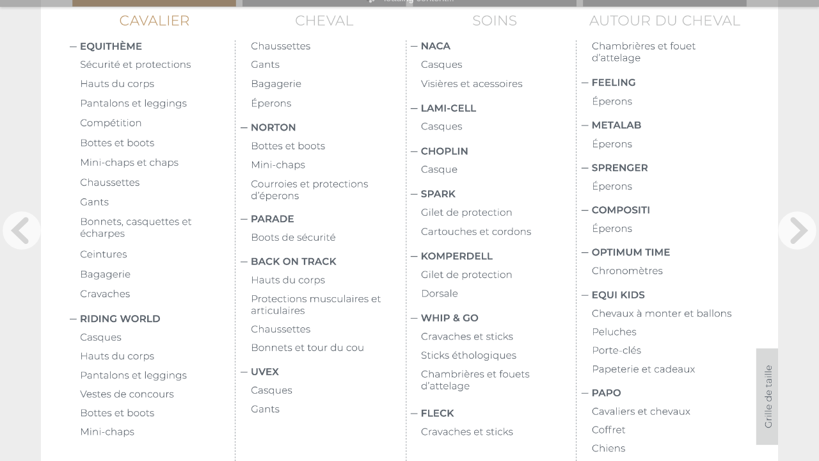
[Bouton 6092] (328, 65)
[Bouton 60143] (498, 337)
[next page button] (797, 230)
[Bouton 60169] (157, 338)
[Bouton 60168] (157, 294)
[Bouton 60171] (157, 357)
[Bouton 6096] (493, 152)
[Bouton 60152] (669, 271)
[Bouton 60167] (157, 275)
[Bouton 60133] (328, 191)
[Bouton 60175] (328, 47)
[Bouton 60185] (498, 356)
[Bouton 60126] (664, 254)
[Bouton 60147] (669, 145)
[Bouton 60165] (157, 203)
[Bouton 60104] (323, 373)
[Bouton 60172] (157, 376)
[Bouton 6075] (152, 47)
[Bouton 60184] (498, 381)
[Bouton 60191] (679, 412)
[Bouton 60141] (498, 232)
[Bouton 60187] (679, 314)
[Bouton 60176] (157, 395)
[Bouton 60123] (664, 126)
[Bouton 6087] (157, 65)
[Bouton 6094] (493, 109)
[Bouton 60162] (157, 144)
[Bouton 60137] (498, 84)
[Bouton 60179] (328, 281)
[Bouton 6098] (493, 257)
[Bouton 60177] (328, 238)
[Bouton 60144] (498, 294)
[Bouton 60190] (679, 370)
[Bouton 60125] (664, 211)
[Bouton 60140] (498, 213)
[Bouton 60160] (157, 229)
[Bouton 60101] (323, 129)
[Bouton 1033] (767, 396)
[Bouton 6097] (493, 195)
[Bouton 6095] (328, 104)
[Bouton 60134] (328, 306)
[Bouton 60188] (679, 333)
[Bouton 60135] (157, 104)
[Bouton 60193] (679, 449)
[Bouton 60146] (669, 102)
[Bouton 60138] (498, 127)
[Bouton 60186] (669, 53)
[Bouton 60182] (328, 391)
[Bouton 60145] (498, 433)
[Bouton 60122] (664, 83)
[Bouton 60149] (669, 187)
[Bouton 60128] (664, 394)
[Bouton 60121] (493, 414)
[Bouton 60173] (157, 414)
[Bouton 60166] (157, 255)
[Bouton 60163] (157, 163)
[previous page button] (22, 230)
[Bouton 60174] (157, 433)
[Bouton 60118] (493, 47)
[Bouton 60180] (328, 330)
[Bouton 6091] (152, 319)
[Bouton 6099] (493, 319)
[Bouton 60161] (157, 124)
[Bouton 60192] (679, 431)
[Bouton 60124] (664, 169)
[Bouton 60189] (679, 351)
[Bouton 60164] (157, 183)
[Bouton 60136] (498, 65)
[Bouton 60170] (328, 147)
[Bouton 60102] (323, 220)
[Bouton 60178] (328, 166)
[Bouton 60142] (498, 275)
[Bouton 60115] (157, 84)
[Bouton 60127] (664, 296)
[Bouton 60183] (328, 410)
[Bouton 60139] (498, 170)
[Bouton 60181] (328, 348)
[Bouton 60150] (669, 229)
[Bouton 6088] (328, 84)
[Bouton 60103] (323, 262)
